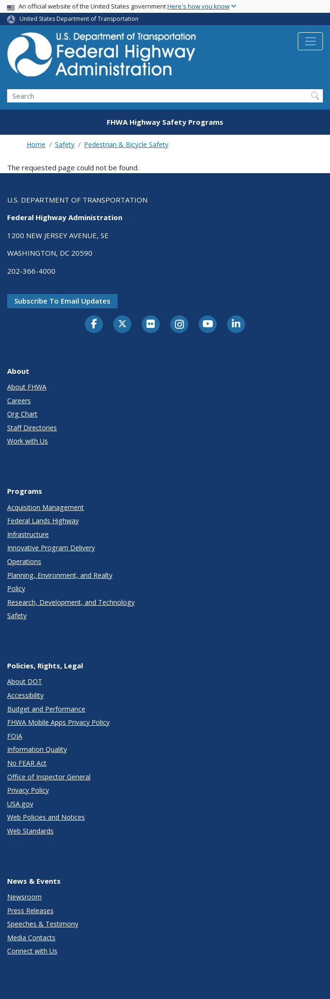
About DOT (24, 681)
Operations (24, 561)
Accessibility (25, 695)
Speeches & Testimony (42, 923)
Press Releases (30, 910)
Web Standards (30, 830)
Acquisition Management (45, 507)
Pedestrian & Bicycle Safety (126, 144)
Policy (16, 588)
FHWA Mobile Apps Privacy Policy (58, 722)
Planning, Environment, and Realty (59, 575)
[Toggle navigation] (310, 41)
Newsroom (24, 896)
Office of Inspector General (49, 776)
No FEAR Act (26, 763)
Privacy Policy (28, 790)
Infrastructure (28, 534)
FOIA (14, 735)
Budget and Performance (46, 708)
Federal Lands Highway (43, 520)
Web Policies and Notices (46, 817)
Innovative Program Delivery (51, 547)
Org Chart (22, 413)
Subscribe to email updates (62, 300)
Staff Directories (32, 427)
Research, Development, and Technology (71, 602)
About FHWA (26, 386)
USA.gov (20, 803)
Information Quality (37, 749)
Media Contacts (31, 937)
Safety (64, 144)
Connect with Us (32, 950)
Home (36, 144)
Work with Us (27, 440)
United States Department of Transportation (78, 19)
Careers (19, 400)
